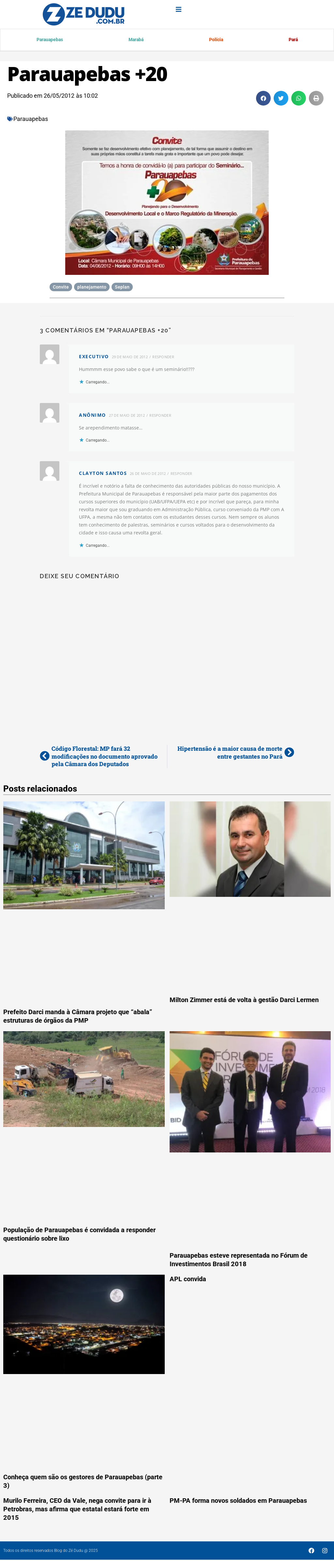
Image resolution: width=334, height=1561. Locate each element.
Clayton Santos (103, 474)
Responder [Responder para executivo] (163, 357)
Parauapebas (50, 40)
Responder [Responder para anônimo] (160, 416)
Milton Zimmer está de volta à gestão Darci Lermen (244, 1001)
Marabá (136, 40)
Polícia (216, 40)
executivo (94, 357)
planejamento (91, 288)
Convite (61, 288)
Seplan (122, 288)
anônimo (92, 416)
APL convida (188, 1280)
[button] (263, 99)
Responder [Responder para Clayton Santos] (181, 474)
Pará (292, 40)
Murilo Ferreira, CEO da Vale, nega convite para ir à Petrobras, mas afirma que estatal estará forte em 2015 (77, 1510)
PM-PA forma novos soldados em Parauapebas (238, 1501)
